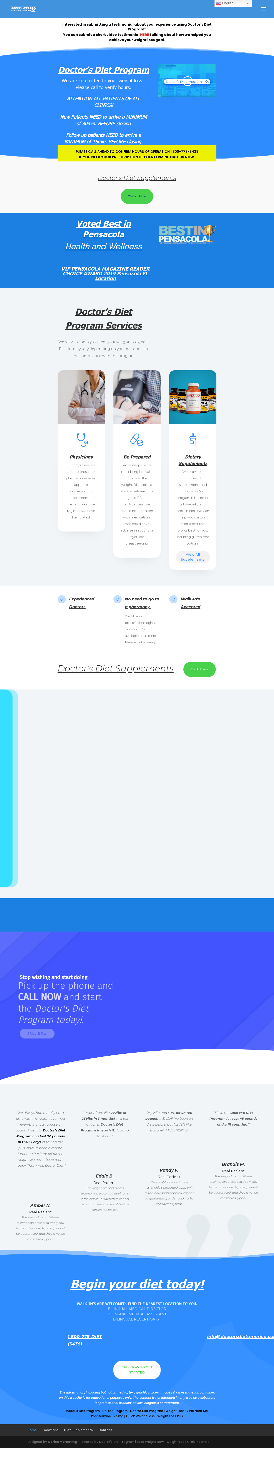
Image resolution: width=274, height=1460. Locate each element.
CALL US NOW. (182, 156)
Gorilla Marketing (62, 1442)
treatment (171, 1403)
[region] (137, 1008)
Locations (50, 1430)
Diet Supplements (78, 1430)
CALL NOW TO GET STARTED (137, 1369)
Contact (105, 1430)
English (224, 3)
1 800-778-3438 (184, 151)
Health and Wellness (103, 246)
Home (32, 1430)
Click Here (137, 196)
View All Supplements (193, 557)
